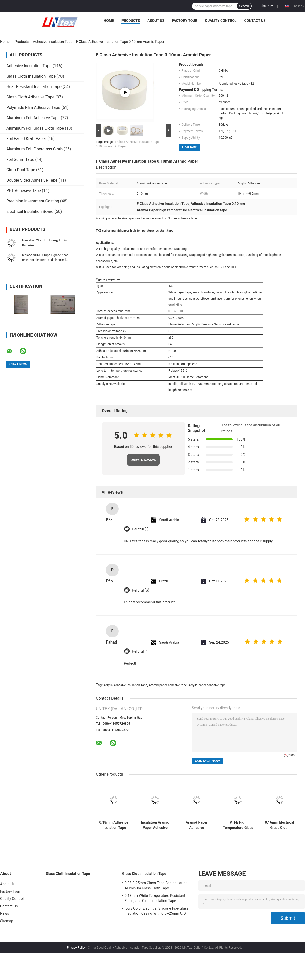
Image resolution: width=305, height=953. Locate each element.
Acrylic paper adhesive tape (206, 685)
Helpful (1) (140, 529)
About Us (155, 21)
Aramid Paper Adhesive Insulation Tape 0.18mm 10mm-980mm (197, 825)
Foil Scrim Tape (20, 159)
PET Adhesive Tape (23, 190)
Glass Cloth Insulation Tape (31, 76)
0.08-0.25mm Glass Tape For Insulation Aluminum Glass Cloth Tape (156, 885)
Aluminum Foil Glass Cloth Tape (35, 128)
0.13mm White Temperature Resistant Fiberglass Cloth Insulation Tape (155, 898)
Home (109, 21)
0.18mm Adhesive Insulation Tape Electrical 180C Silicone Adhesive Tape (113, 825)
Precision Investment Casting (32, 201)
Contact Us (254, 21)
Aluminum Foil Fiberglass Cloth (34, 149)
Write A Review (143, 460)
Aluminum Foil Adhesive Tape (33, 117)
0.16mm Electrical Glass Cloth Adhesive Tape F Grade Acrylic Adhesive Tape (279, 825)
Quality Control (220, 21)
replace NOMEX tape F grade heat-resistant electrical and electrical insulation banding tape (45, 260)
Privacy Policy (76, 947)
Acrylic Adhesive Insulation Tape (125, 685)
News (4, 913)
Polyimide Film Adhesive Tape (33, 107)
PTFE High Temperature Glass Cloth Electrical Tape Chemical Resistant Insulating (238, 825)
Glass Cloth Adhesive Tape (30, 97)
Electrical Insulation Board (29, 211)
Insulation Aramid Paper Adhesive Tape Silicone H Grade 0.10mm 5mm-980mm (155, 825)
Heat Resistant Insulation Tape (34, 86)
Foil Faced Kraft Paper (26, 138)
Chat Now (266, 6)
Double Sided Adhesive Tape (31, 180)
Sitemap (6, 921)
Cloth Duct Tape (20, 169)
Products (130, 21)
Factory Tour (184, 21)
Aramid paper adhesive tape (168, 685)
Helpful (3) (140, 590)
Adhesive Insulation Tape (52, 42)
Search (244, 6)
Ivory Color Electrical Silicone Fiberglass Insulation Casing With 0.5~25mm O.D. (157, 910)
